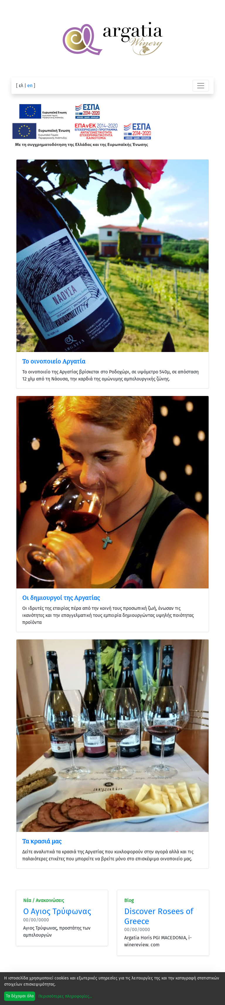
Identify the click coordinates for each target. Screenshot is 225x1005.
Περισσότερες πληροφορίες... (65, 996)
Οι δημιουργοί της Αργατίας (61, 598)
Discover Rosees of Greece (158, 916)
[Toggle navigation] (200, 86)
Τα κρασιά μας (41, 841)
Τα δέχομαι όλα (20, 996)
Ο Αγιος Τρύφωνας (57, 911)
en (30, 85)
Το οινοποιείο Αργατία (53, 361)
